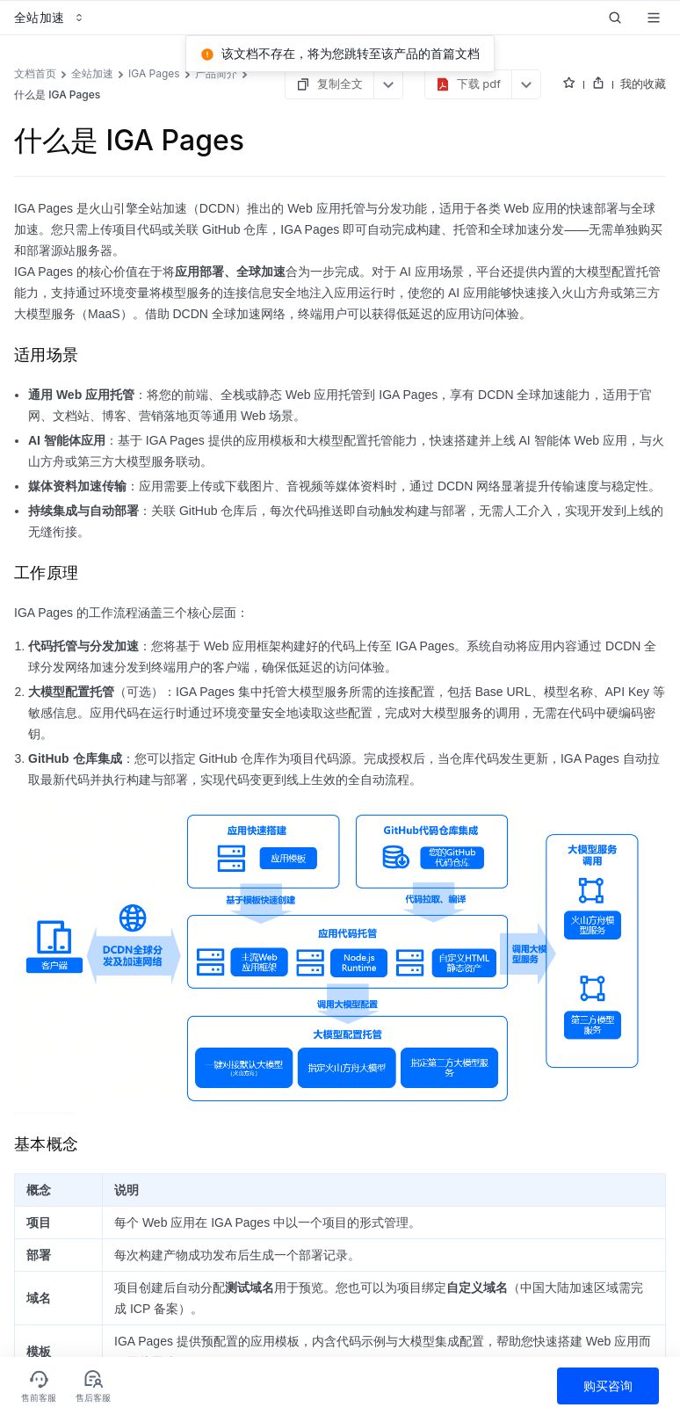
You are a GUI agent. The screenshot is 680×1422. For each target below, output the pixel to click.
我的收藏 (643, 83)
